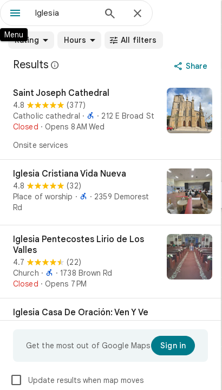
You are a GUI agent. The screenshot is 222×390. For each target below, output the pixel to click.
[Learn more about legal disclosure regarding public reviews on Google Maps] (55, 65)
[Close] (137, 14)
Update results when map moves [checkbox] (76, 380)
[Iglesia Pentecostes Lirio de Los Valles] (110, 261)
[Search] (110, 15)
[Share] (192, 66)
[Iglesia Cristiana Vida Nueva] (110, 192)
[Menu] (15, 14)
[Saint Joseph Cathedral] (110, 119)
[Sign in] (173, 346)
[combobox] (65, 13)
